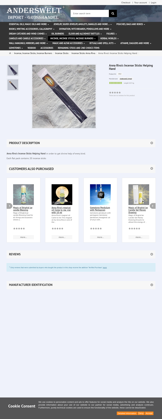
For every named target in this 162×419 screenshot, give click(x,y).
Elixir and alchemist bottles (85, 33)
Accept (149, 413)
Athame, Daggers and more (135, 43)
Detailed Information (127, 413)
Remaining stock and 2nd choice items (78, 48)
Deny (141, 413)
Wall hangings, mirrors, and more (28, 43)
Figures (111, 33)
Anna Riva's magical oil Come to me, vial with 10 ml (61, 210)
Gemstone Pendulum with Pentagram (100, 208)
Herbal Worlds (109, 38)
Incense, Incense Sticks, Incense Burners (73, 38)
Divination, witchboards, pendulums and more (85, 29)
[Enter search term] (90, 13)
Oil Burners (57, 33)
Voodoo (32, 48)
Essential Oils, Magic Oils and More (29, 24)
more (105, 267)
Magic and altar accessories (69, 43)
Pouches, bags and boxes (130, 24)
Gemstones (16, 48)
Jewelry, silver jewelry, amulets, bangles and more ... (83, 24)
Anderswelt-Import (126, 79)
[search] (113, 13)
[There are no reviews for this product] (19, 229)
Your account (140, 2)
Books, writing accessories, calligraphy (31, 29)
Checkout (125, 2)
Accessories (46, 48)
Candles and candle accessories (27, 38)
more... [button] (23, 237)
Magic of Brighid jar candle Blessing (22, 208)
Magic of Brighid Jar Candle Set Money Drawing (138, 210)
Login (153, 2)
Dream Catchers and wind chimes (28, 33)
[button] (81, 169)
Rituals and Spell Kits (103, 43)
